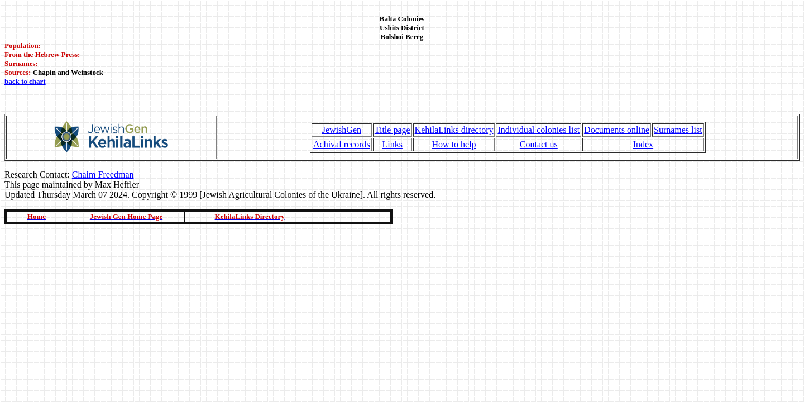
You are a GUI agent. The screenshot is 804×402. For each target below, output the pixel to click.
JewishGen (341, 130)
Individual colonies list (538, 130)
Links (392, 144)
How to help (454, 144)
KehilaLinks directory (454, 130)
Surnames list (678, 130)
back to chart (25, 81)
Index (643, 144)
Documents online (616, 130)
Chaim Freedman (103, 174)
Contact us (539, 144)
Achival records (341, 144)
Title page (392, 130)
